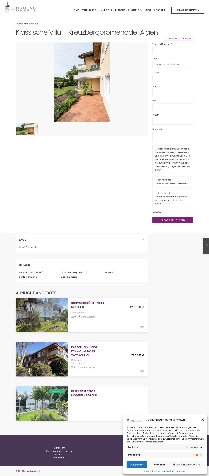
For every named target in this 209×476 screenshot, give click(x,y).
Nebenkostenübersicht (167, 183)
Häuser (19, 23)
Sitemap (59, 454)
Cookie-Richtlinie (152, 471)
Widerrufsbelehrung (168, 148)
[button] (202, 419)
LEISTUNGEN (135, 10)
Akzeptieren (137, 464)
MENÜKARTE (89, 10)
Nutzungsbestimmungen (59, 451)
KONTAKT (159, 10)
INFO (148, 10)
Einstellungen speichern (187, 464)
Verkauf (34, 23)
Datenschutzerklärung (166, 196)
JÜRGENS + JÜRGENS (113, 10)
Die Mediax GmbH (31, 471)
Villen (26, 23)
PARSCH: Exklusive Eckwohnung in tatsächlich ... (84, 351)
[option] (82, 82)
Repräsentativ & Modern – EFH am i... (85, 393)
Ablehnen (159, 464)
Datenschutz (168, 471)
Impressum (181, 471)
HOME (75, 10)
